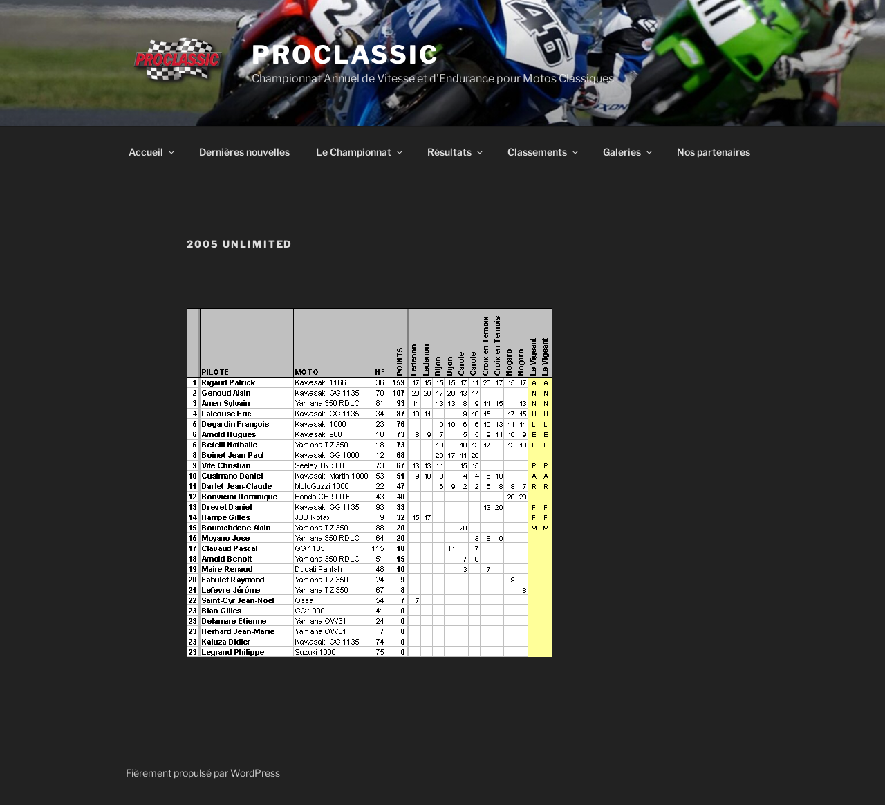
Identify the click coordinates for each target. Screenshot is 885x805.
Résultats (456, 152)
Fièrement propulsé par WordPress (203, 773)
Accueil (152, 152)
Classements (543, 152)
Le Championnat (360, 152)
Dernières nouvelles (244, 152)
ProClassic (345, 54)
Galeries (628, 152)
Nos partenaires (713, 152)
